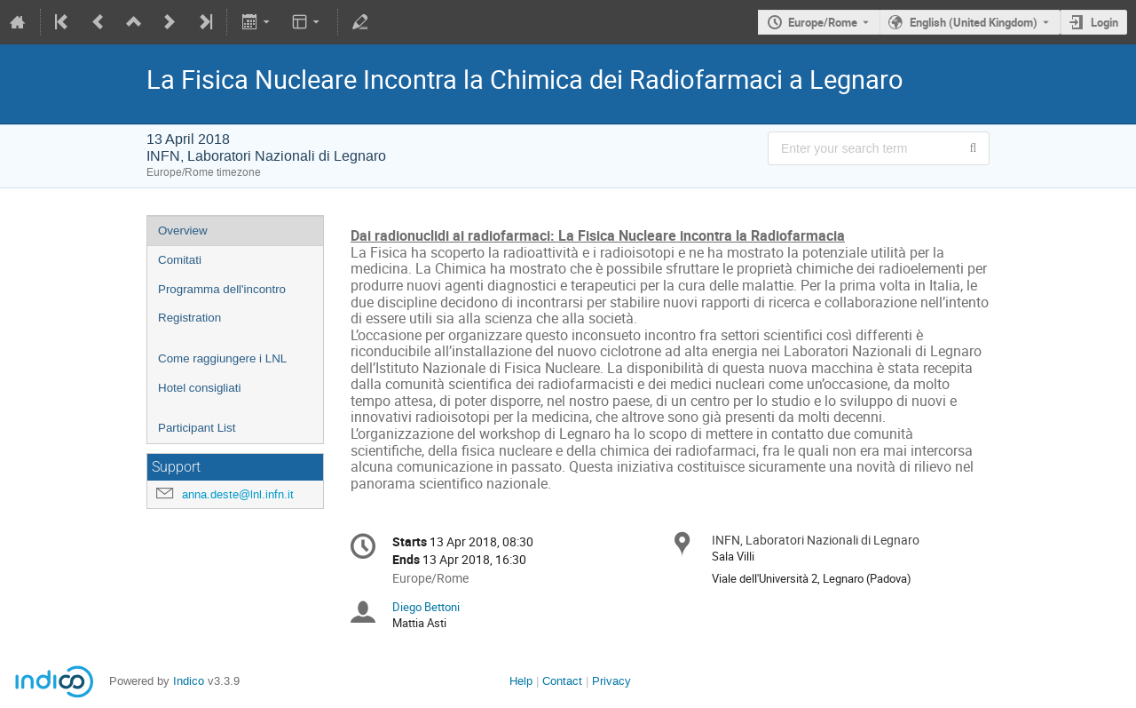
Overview (183, 230)
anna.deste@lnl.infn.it (238, 494)
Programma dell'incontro (222, 289)
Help (520, 680)
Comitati (179, 259)
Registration (189, 317)
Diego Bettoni (426, 607)
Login (1104, 22)
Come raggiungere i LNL (222, 358)
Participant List (196, 427)
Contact (562, 680)
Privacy (611, 680)
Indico (188, 680)
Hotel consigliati (199, 387)
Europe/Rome (822, 22)
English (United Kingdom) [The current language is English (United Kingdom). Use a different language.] (973, 22)
